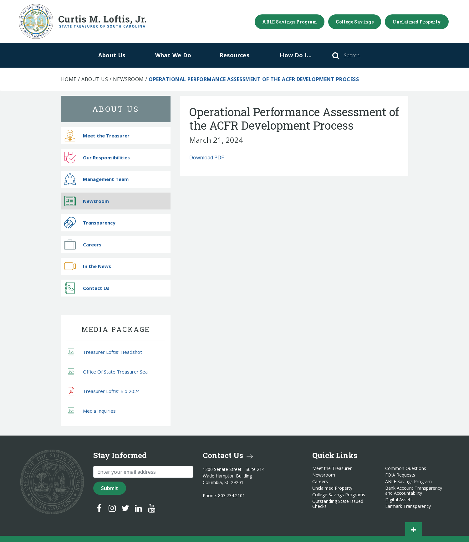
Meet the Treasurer (97, 136)
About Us (111, 55)
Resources (235, 55)
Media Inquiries (92, 410)
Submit (109, 488)
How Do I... (296, 55)
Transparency (89, 223)
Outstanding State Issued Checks (337, 504)
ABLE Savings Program (289, 22)
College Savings (355, 22)
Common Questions (405, 468)
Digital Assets (399, 499)
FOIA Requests (400, 474)
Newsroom (128, 79)
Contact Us (87, 288)
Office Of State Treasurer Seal (108, 371)
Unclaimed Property (416, 22)
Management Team (96, 179)
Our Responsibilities (97, 157)
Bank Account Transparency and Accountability (413, 491)
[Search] (361, 55)
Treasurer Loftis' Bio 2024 (104, 391)
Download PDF (206, 157)
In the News (87, 266)
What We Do (173, 55)
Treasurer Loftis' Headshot (105, 352)
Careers (82, 244)
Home (69, 79)
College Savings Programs (338, 494)
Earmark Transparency (408, 506)
